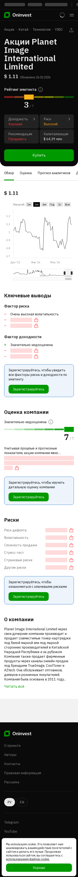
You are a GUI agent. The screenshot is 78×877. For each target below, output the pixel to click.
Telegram (11, 822)
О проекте (12, 745)
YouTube (10, 831)
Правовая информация (22, 773)
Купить (39, 155)
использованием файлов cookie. (28, 859)
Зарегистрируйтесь (28, 389)
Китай (23, 29)
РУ (9, 802)
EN (22, 802)
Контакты (12, 764)
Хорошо (39, 868)
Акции (9, 29)
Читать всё (14, 686)
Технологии (42, 29)
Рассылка (11, 782)
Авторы (10, 755)
